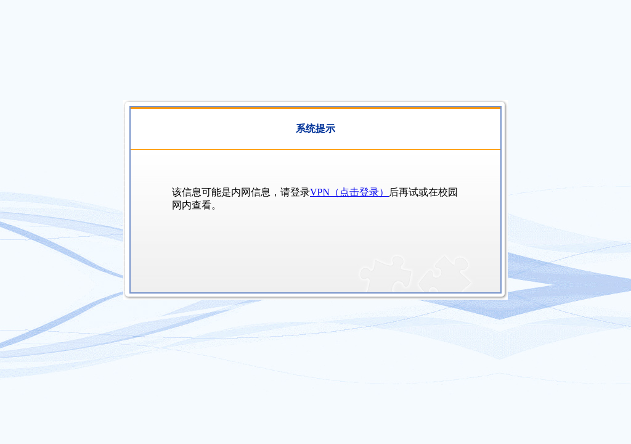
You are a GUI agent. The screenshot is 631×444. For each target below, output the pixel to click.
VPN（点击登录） (349, 192)
